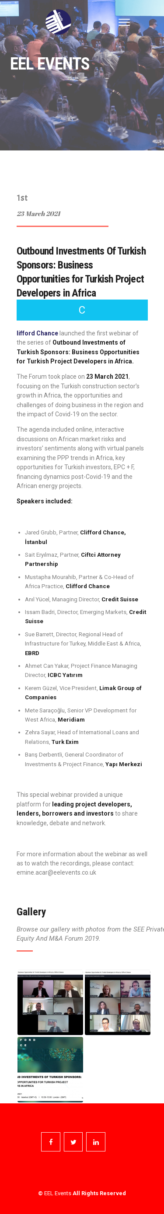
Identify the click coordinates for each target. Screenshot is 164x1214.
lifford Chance (37, 333)
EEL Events (57, 1193)
